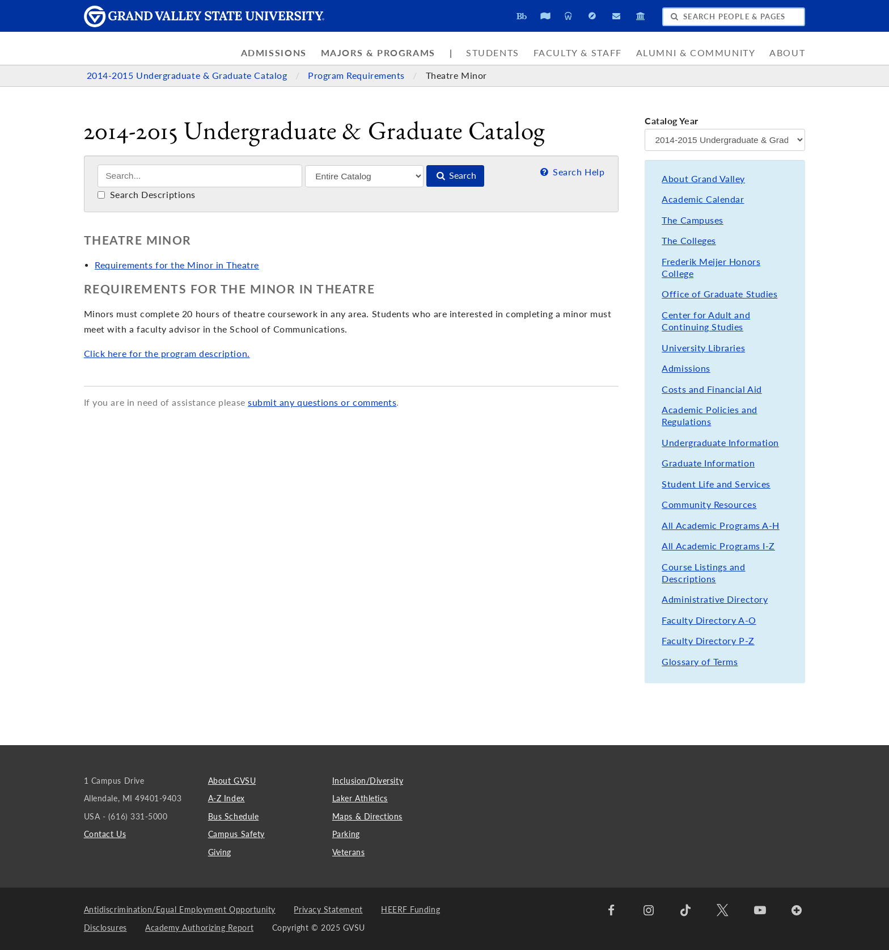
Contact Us (105, 834)
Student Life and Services (716, 484)
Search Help (571, 172)
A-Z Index (226, 798)
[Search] (200, 176)
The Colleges (689, 241)
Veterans (348, 852)
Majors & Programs (378, 53)
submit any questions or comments (322, 402)
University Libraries (703, 348)
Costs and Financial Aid (711, 389)
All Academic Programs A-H (720, 525)
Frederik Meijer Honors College (711, 268)
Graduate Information (708, 463)
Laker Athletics (360, 798)
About (787, 53)
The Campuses (692, 220)
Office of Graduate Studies (719, 294)
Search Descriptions (147, 195)
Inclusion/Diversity (367, 780)
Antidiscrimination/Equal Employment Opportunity (180, 909)
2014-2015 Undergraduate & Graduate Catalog (188, 75)
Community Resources (709, 504)
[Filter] (364, 176)
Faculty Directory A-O (709, 620)
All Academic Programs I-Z (718, 546)
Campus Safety (236, 834)
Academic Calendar (703, 199)
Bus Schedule (233, 816)
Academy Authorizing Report (199, 927)
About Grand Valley (703, 179)
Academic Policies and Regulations (709, 416)
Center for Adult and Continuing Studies (706, 321)
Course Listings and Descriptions (703, 573)
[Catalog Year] (725, 140)
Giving (219, 852)
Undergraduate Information (720, 443)
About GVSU (232, 780)
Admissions (274, 53)
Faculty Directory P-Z (708, 641)
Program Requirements (357, 75)
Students (492, 53)
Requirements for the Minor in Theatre (177, 265)
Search (455, 175)
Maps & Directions (367, 816)
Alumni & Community (696, 53)
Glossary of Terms (700, 662)
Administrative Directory (715, 599)
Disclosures (105, 927)
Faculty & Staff (578, 53)
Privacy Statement (328, 909)
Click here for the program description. (167, 353)
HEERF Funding (410, 909)
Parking (346, 834)
